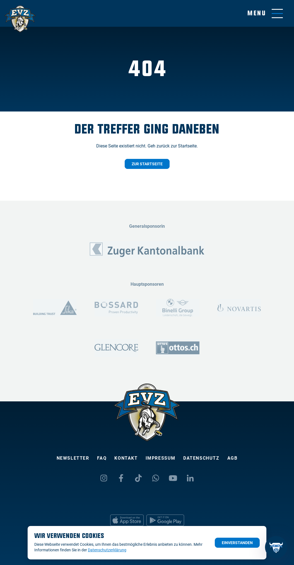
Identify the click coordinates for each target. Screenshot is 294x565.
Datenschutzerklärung (107, 550)
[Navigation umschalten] (265, 13)
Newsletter (73, 458)
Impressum (160, 458)
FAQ (102, 458)
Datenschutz (201, 458)
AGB (232, 458)
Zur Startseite (147, 164)
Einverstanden (237, 542)
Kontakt (126, 458)
